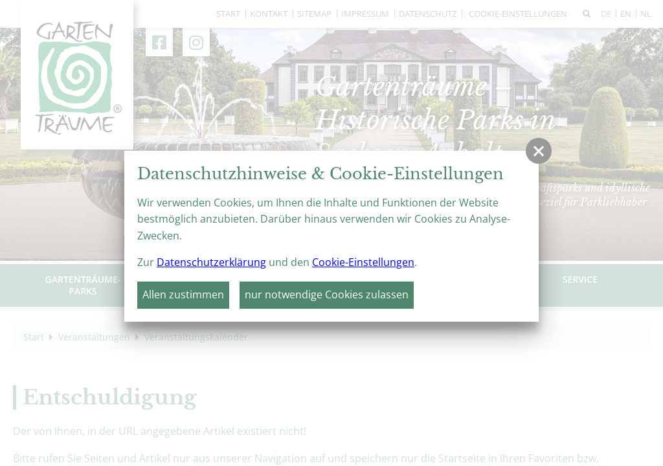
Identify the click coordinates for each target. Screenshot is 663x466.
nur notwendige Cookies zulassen (327, 294)
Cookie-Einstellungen (363, 262)
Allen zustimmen (183, 294)
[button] (539, 151)
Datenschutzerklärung (211, 262)
